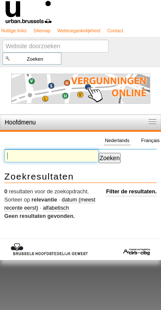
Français (150, 140)
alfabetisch (56, 208)
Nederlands (117, 140)
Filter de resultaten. (131, 191)
